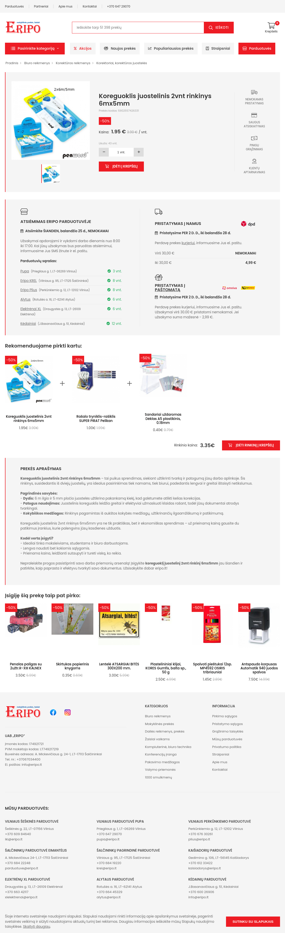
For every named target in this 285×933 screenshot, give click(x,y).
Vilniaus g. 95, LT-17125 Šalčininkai (123, 857)
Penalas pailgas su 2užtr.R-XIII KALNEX (26, 666)
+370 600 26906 (201, 892)
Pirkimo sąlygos (224, 716)
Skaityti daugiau (36, 926)
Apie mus (65, 6)
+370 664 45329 (109, 892)
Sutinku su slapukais (252, 922)
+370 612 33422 (200, 863)
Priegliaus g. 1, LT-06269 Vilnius (121, 828)
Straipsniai (218, 48)
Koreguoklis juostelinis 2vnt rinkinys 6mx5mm (29, 418)
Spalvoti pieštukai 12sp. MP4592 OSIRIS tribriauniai (212, 668)
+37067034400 (29, 759)
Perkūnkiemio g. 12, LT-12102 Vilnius (215, 828)
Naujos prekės (120, 48)
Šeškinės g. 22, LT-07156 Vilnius (29, 828)
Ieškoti (222, 27)
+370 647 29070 (118, 6)
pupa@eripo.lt (108, 839)
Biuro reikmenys (37, 63)
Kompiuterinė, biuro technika (168, 747)
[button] (35, 48)
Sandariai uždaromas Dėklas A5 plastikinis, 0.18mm (163, 418)
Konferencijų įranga (161, 754)
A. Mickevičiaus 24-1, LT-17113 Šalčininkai (36, 857)
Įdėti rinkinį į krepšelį (251, 445)
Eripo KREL (28, 280)
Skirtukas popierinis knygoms (72, 666)
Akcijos (83, 48)
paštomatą (167, 290)
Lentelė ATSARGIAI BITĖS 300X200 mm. (119, 666)
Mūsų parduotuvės (227, 739)
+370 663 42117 (16, 892)
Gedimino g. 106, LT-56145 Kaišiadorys (218, 857)
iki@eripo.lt (13, 839)
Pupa (24, 271)
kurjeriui (188, 243)
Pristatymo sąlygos (227, 724)
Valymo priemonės (160, 769)
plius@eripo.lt (199, 839)
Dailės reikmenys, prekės (165, 731)
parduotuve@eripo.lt (21, 868)
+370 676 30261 (200, 834)
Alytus (25, 299)
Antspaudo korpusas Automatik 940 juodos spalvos (259, 668)
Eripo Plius (28, 290)
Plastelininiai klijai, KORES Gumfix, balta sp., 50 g (166, 668)
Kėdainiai (28, 323)
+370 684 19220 (109, 863)
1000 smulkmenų (158, 777)
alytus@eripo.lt (108, 897)
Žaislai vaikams (157, 739)
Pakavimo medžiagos (162, 762)
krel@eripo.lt (106, 868)
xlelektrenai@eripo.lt (21, 897)
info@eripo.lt (32, 764)
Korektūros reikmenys (73, 63)
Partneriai (41, 6)
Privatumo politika (226, 747)
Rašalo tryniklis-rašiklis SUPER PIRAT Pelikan (95, 418)
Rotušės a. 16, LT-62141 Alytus (119, 886)
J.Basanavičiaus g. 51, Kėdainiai (213, 886)
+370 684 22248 (17, 863)
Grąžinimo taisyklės (227, 731)
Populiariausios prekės (171, 48)
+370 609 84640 (18, 834)
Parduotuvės (14, 6)
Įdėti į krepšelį (121, 166)
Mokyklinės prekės (159, 724)
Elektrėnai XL (30, 309)
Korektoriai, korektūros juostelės (121, 63)
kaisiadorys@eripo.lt (204, 868)
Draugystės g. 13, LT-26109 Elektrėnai (34, 886)
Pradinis (11, 63)
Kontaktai (90, 6)
